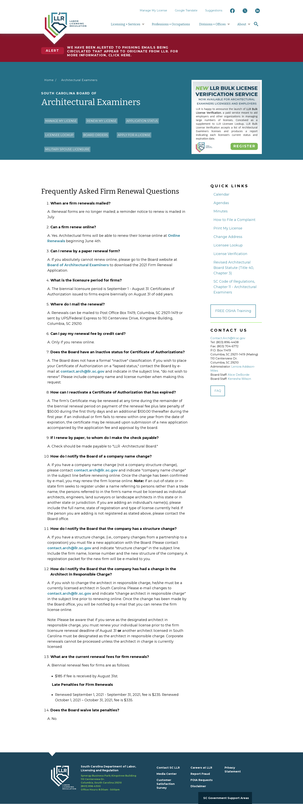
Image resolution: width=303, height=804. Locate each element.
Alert (52, 50)
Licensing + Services (125, 24)
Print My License (228, 228)
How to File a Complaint (234, 220)
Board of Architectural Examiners (78, 265)
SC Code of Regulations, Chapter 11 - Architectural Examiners (235, 286)
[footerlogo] (66, 778)
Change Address (228, 237)
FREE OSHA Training (233, 311)
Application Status (142, 121)
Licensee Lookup (59, 135)
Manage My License (153, 10)
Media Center (167, 774)
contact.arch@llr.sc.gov (82, 371)
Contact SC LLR (168, 767)
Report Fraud (200, 774)
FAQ (217, 391)
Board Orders (95, 135)
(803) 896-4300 (91, 786)
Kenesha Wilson (239, 379)
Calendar (221, 194)
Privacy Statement (233, 769)
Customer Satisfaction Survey (166, 783)
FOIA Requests (202, 780)
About (241, 24)
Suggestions (213, 10)
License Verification (230, 254)
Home (49, 80)
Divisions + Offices (212, 24)
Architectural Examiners (79, 80)
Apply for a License (134, 135)
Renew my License (102, 121)
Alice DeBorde (238, 374)
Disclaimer (198, 786)
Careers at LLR (201, 767)
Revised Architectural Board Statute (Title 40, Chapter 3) (234, 267)
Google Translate (186, 10)
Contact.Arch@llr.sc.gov (227, 338)
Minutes (221, 211)
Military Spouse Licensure (67, 149)
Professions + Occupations (171, 24)
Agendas (221, 203)
